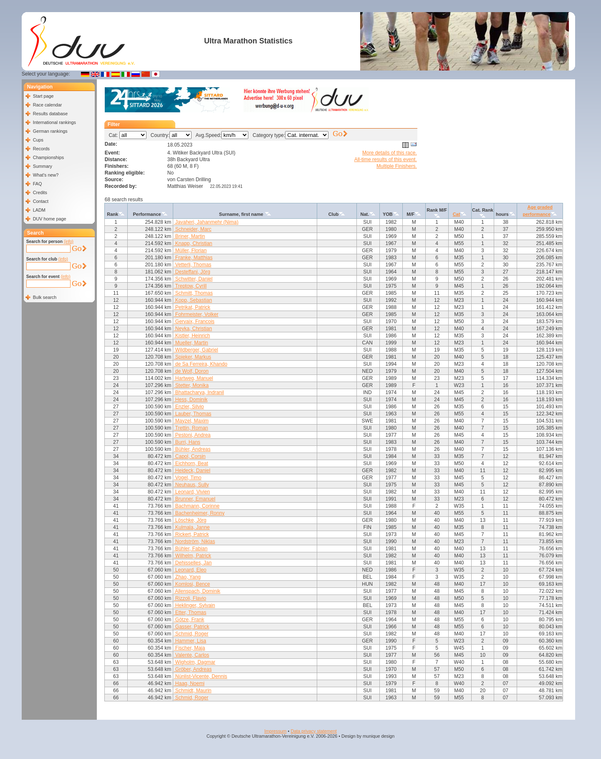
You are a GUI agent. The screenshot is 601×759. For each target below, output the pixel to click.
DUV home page (49, 218)
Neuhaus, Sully (191, 485)
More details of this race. (389, 153)
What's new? (45, 174)
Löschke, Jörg (190, 520)
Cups (38, 139)
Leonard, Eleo (190, 570)
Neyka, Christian (193, 328)
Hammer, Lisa (190, 641)
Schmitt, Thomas (193, 293)
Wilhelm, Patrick (192, 556)
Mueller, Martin (191, 343)
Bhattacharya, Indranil (199, 392)
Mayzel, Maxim (191, 421)
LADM (39, 210)
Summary (42, 166)
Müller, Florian (190, 250)
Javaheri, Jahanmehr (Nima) (206, 222)
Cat (456, 214)
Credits (40, 192)
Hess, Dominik (190, 399)
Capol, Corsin (189, 456)
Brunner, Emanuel (194, 499)
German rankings (50, 131)
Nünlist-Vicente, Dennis (200, 676)
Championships (48, 157)
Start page (43, 96)
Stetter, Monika (191, 385)
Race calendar (47, 104)
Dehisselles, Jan (193, 563)
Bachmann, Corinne (196, 506)
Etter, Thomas (190, 612)
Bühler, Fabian (190, 549)
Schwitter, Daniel (193, 279)
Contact (40, 201)
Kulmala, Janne (192, 527)
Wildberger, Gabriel (196, 350)
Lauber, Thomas (192, 414)
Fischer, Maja (189, 648)
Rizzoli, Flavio (190, 598)
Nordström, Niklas (194, 541)
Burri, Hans (187, 442)
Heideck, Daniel (192, 470)
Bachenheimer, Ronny (199, 513)
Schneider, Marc (192, 229)
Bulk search (44, 297)
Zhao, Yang (187, 577)
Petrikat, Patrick (192, 307)
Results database (50, 113)
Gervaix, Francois (194, 321)
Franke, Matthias (193, 258)
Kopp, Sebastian (193, 300)
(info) (68, 241)
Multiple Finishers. (396, 166)
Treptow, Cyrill (190, 286)
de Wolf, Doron (191, 371)
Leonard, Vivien (192, 492)
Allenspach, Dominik (197, 591)
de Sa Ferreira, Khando (200, 364)
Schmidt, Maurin (192, 690)
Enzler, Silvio (189, 407)
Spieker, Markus (192, 357)
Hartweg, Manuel (193, 378)
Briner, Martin (189, 236)
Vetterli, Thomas (192, 265)
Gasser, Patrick (191, 627)
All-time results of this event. (385, 159)
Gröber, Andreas (193, 669)
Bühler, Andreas (192, 449)
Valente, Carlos (191, 655)
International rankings (54, 122)
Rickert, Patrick (191, 534)
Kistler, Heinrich (192, 336)
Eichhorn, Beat (191, 463)
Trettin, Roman (191, 428)
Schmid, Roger (191, 634)
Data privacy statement (313, 731)
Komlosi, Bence (192, 584)
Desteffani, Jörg (192, 272)
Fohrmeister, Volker (196, 314)
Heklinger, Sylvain (194, 605)
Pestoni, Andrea (192, 435)
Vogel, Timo (187, 478)
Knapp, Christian (193, 243)
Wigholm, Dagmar (194, 662)
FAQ (37, 183)
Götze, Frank (189, 619)
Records (41, 148)
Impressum (275, 731)
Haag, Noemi (189, 683)
